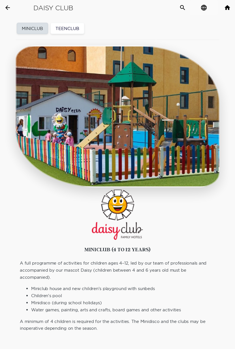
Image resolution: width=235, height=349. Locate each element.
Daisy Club (53, 8)
